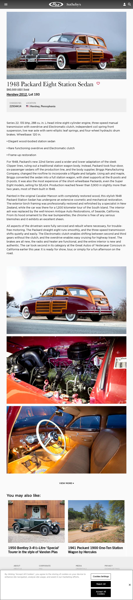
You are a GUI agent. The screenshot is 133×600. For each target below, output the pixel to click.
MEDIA (79, 566)
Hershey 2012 (17, 94)
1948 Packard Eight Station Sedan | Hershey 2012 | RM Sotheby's (65, 4)
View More (66, 483)
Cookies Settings (112, 569)
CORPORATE (45, 566)
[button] (124, 4)
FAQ (40, 569)
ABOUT (17, 566)
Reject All (100, 584)
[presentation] (8, 527)
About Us (18, 569)
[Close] (130, 585)
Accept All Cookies (101, 593)
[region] (66, 585)
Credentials (81, 569)
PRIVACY (109, 566)
